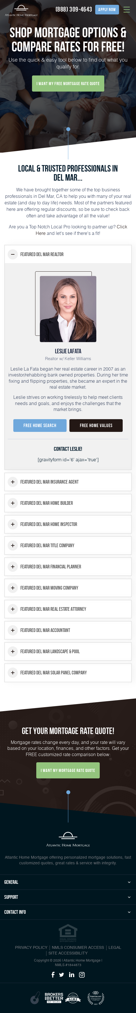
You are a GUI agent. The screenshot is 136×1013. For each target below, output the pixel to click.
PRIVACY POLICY (31, 948)
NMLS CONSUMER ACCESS (78, 948)
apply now (107, 9)
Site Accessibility (68, 953)
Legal (115, 948)
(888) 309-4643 (74, 9)
